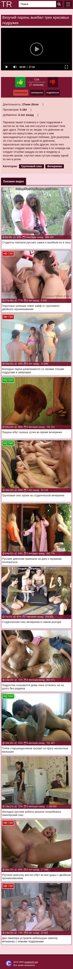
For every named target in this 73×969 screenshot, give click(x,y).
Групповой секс (31, 166)
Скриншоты (37, 93)
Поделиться (53, 93)
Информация (20, 93)
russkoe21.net (31, 962)
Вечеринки (54, 166)
